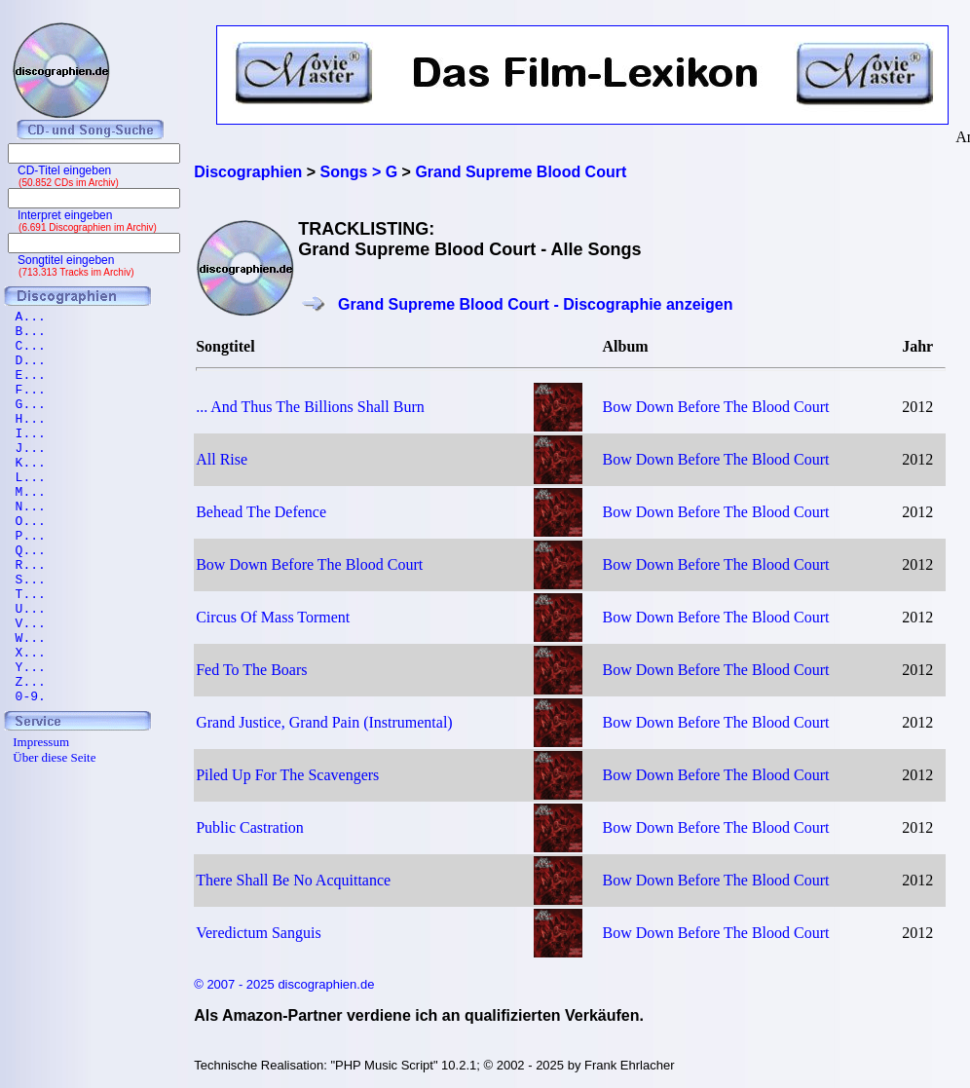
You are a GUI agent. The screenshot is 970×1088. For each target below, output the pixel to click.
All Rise (221, 459)
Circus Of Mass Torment (273, 617)
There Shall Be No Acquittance (293, 880)
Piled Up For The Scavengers (287, 775)
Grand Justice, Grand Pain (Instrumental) (324, 722)
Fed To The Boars (251, 669)
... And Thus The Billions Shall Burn (310, 406)
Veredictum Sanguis (258, 932)
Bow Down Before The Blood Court (715, 406)
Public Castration (250, 827)
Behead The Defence (261, 512)
